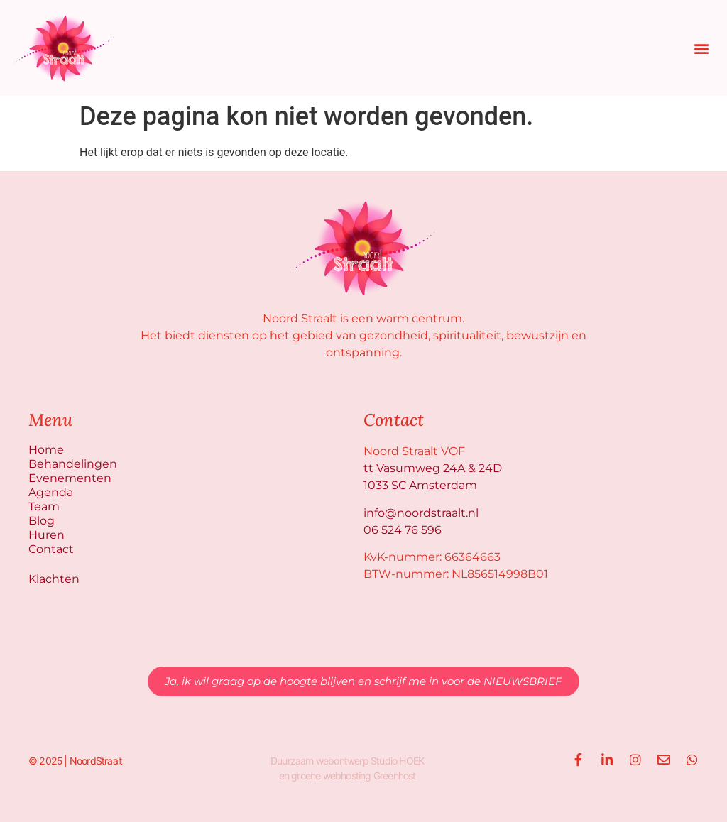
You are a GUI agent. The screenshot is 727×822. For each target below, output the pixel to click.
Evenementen (69, 478)
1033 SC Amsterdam (420, 485)
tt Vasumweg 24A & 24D (433, 468)
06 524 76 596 (403, 530)
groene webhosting (331, 775)
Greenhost (394, 775)
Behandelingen (72, 464)
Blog (41, 520)
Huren (46, 535)
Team (44, 506)
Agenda (50, 492)
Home (46, 449)
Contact (51, 549)
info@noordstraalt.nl (421, 513)
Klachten (54, 579)
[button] (701, 48)
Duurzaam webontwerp (319, 761)
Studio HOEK (397, 761)
